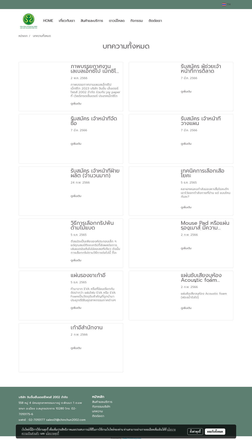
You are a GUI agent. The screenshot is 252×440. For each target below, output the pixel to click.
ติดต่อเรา (155, 20)
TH (226, 4)
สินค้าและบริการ (92, 20)
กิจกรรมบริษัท (101, 406)
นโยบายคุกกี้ (52, 433)
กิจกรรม (136, 20)
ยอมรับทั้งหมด (215, 431)
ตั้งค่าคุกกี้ (195, 431)
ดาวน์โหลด (116, 20)
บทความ (97, 411)
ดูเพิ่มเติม (76, 104)
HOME (48, 20)
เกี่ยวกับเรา (67, 20)
